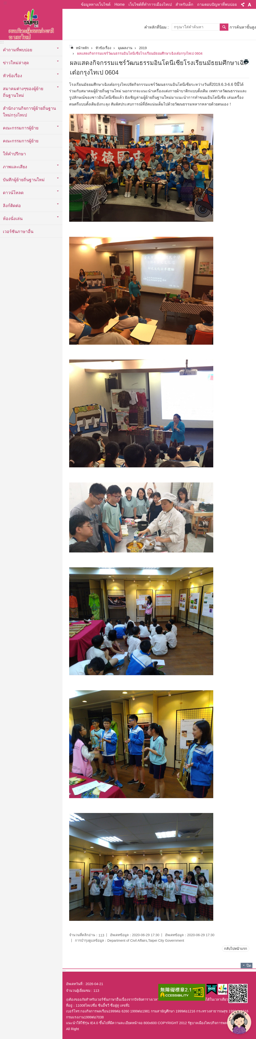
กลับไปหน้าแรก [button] (235, 949)
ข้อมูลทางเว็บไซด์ (95, 4)
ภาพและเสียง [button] (15, 166)
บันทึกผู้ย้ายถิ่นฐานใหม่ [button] (24, 179)
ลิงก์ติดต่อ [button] (12, 205)
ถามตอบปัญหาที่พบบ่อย (217, 4)
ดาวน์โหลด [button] (13, 192)
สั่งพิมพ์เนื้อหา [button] (246, 61)
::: (5, 3)
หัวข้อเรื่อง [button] (12, 75)
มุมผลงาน (125, 48)
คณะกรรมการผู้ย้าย (20, 141)
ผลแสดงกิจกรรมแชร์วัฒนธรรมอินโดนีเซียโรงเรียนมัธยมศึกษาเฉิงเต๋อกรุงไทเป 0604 (139, 53)
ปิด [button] (248, 966)
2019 (143, 48)
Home (119, 4)
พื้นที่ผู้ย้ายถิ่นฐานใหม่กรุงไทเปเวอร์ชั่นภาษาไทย (31, 23)
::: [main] (70, 46)
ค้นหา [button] (224, 27)
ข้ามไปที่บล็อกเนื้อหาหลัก (2, 2)
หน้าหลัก (82, 48)
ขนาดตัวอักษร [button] (249, 4)
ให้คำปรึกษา (14, 153)
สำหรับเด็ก (184, 4)
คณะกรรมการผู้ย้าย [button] (20, 128)
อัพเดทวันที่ (74, 984)
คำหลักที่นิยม (155, 27)
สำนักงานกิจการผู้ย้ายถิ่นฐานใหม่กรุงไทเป (29, 111)
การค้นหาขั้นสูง (243, 27)
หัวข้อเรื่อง (103, 48)
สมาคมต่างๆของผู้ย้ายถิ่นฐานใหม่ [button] (23, 92)
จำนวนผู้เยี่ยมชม (78, 991)
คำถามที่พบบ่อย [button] (17, 49)
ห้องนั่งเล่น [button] (13, 218)
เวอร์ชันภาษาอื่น (18, 231)
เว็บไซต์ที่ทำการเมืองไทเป (150, 4)
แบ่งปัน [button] (243, 4)
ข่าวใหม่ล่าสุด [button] (16, 62)
